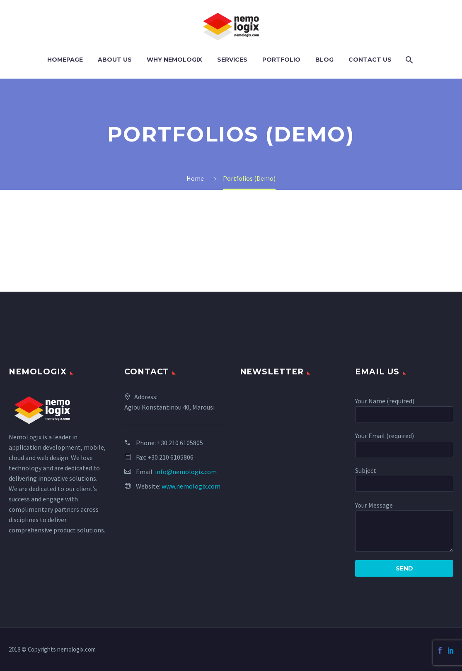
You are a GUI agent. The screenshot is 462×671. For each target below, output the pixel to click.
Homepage (65, 59)
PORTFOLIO (281, 59)
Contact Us (370, 59)
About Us (115, 59)
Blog (324, 59)
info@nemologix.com (186, 471)
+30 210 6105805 (180, 443)
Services (232, 59)
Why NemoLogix (174, 59)
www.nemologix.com (191, 486)
